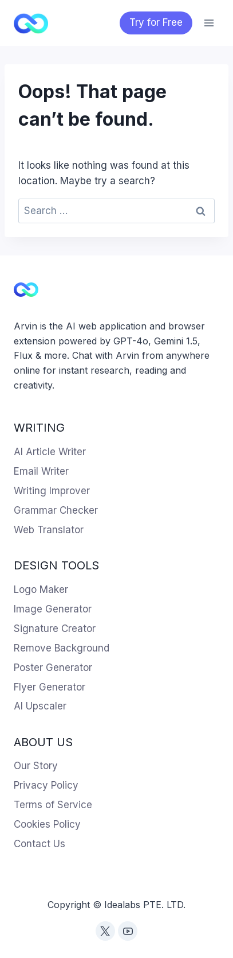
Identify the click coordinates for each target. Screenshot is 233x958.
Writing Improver (52, 491)
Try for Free (156, 22)
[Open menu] (208, 23)
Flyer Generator (49, 687)
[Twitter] (105, 931)
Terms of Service (53, 804)
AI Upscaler (40, 706)
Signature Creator (55, 628)
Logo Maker (41, 589)
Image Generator (53, 609)
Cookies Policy (47, 824)
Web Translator (49, 530)
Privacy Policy (46, 785)
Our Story (36, 765)
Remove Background (61, 648)
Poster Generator (53, 667)
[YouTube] (127, 931)
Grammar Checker (56, 510)
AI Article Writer (50, 451)
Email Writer (41, 471)
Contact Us (39, 844)
